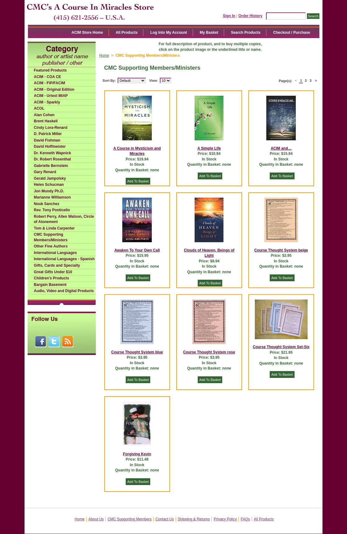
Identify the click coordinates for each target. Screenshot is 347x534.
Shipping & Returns (194, 519)
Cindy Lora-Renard (50, 127)
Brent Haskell (46, 121)
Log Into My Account (168, 32)
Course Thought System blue (137, 352)
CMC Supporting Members (129, 519)
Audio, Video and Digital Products (64, 291)
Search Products (245, 32)
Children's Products (51, 278)
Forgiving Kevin (137, 454)
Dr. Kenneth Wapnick (52, 153)
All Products (127, 32)
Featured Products (50, 70)
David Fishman (47, 140)
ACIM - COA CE (47, 77)
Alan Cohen (44, 115)
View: (153, 80)
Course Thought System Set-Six (281, 347)
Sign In (229, 16)
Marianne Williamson (52, 197)
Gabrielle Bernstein (51, 166)
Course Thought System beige (281, 250)
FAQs (245, 519)
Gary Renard (45, 172)
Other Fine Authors (51, 246)
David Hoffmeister (50, 146)
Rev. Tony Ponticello (52, 210)
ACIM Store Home (87, 32)
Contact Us (164, 519)
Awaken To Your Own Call (137, 250)
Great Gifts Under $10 (53, 272)
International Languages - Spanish (64, 259)
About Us (96, 519)
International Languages (55, 253)
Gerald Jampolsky (50, 178)
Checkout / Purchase (291, 32)
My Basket (209, 32)
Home (104, 55)
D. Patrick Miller (48, 134)
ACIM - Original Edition (54, 89)
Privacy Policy (225, 519)
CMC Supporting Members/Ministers (51, 237)
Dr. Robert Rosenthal (52, 159)
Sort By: (109, 80)
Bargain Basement (50, 284)
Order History (250, 16)
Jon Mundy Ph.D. (49, 191)
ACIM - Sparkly (47, 102)
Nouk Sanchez (46, 204)
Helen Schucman (49, 184)
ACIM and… (281, 148)
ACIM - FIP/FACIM (49, 83)
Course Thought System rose (209, 352)
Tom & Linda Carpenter (54, 228)
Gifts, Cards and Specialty (57, 265)
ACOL (39, 108)
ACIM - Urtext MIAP (51, 96)
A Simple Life (209, 148)
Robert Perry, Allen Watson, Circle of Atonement (64, 219)
